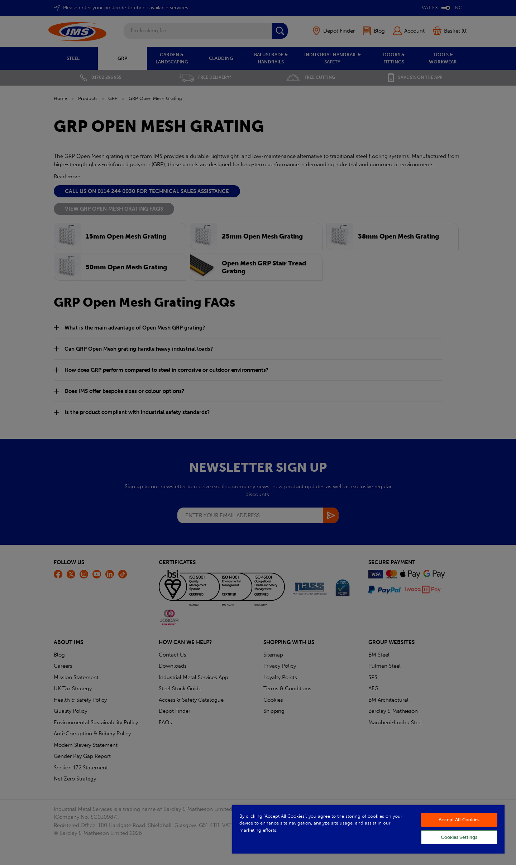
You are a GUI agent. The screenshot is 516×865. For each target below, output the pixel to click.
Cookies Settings (459, 837)
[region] (368, 829)
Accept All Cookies (459, 819)
